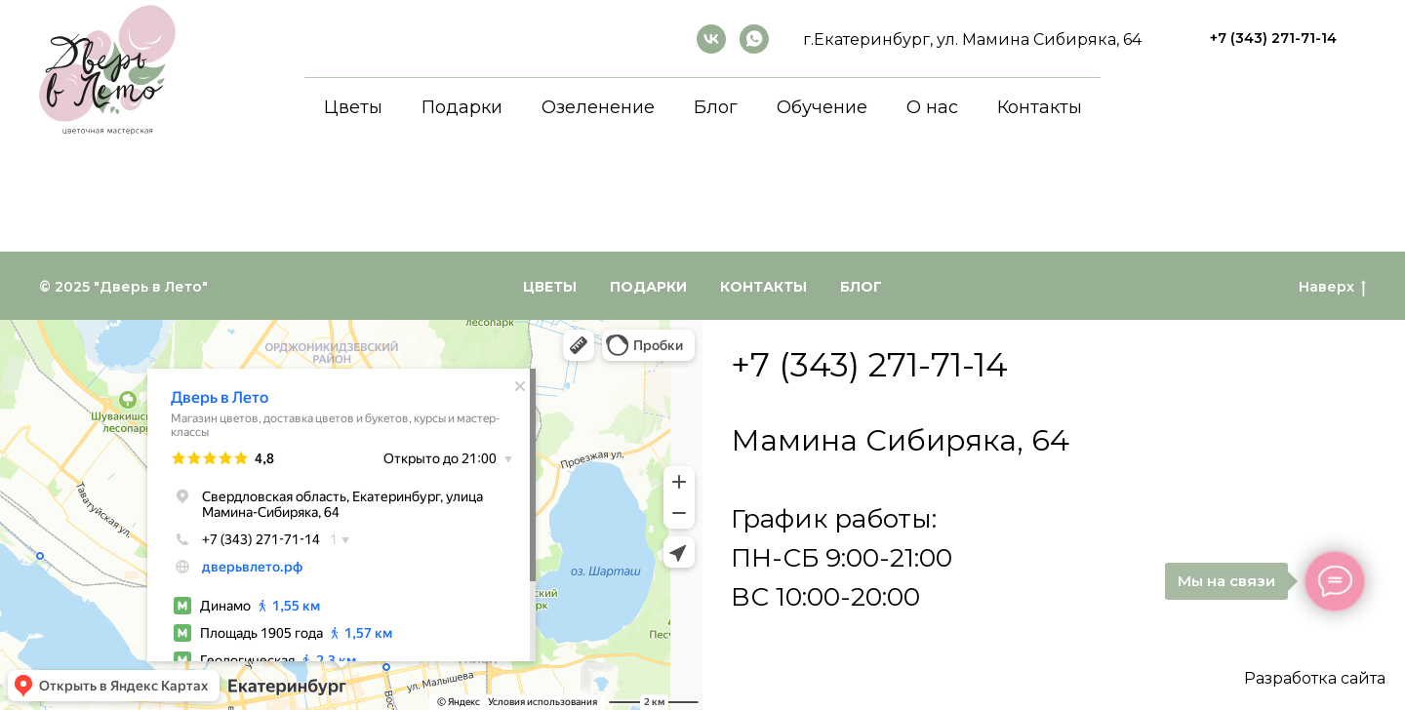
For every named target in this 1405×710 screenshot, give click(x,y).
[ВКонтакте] (711, 39)
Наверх (1332, 287)
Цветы (353, 107)
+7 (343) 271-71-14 (869, 364)
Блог (716, 107)
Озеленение (598, 107)
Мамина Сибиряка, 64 (900, 440)
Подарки (462, 107)
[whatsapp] (754, 39)
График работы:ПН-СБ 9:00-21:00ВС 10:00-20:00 (841, 557)
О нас (932, 107)
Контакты (1039, 107)
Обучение (822, 107)
